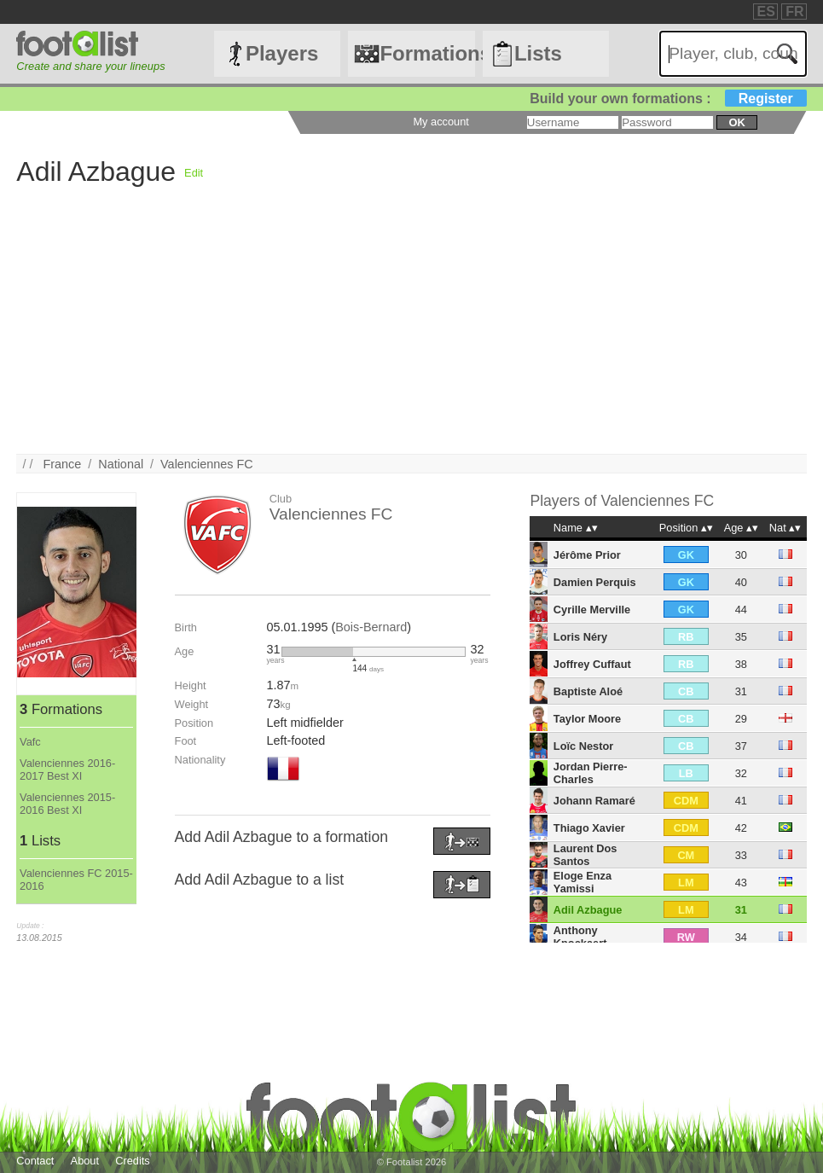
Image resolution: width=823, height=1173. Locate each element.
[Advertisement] (411, 334)
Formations (427, 53)
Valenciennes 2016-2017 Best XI (67, 769)
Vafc (30, 741)
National (120, 464)
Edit (193, 172)
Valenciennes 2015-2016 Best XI (67, 803)
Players (282, 53)
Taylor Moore (587, 718)
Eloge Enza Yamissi (582, 882)
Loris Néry (580, 636)
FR (794, 11)
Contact (35, 1160)
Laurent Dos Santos (585, 855)
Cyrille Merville (591, 609)
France (62, 464)
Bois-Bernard (371, 627)
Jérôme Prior (587, 555)
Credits (132, 1160)
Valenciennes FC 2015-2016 (76, 879)
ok (736, 122)
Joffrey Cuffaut (592, 664)
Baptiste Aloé (588, 691)
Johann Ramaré (594, 800)
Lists (538, 53)
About (85, 1160)
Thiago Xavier (589, 828)
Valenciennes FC (206, 464)
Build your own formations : (668, 98)
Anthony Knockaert (580, 936)
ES (766, 11)
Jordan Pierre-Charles (590, 773)
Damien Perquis (594, 582)
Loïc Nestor (583, 746)
